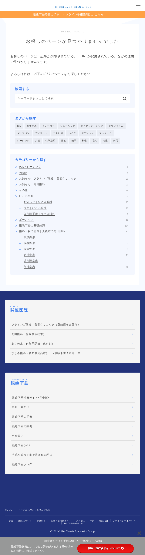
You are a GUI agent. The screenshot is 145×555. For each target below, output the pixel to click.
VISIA (73, 173)
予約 (92, 521)
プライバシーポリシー (124, 521)
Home (10, 521)
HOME (8, 510)
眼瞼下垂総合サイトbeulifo (106, 548)
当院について (25, 521)
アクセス (80, 521)
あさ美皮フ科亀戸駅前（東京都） (33, 344)
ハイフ (72, 133)
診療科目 (41, 521)
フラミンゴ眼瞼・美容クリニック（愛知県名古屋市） (46, 325)
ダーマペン (23, 133)
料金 (84, 141)
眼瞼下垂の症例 (22, 426)
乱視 (37, 141)
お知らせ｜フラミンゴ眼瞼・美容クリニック (73, 178)
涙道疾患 (76, 249)
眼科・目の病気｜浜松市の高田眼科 (73, 231)
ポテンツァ (87, 133)
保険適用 (51, 141)
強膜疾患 (76, 237)
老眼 (105, 141)
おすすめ (32, 126)
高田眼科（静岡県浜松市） (29, 334)
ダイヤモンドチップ (92, 126)
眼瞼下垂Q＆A (21, 445)
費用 (115, 141)
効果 (74, 141)
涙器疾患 (76, 243)
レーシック (23, 141)
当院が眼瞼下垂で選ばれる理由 (32, 455)
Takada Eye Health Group (72, 6)
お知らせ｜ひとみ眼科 (76, 202)
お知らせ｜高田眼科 (73, 184)
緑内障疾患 (76, 261)
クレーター (48, 126)
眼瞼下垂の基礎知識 (73, 225)
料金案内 (18, 436)
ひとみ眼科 (73, 196)
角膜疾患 (76, 267)
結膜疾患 (76, 255)
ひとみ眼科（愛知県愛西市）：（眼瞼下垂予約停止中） (47, 353)
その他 (73, 190)
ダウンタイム (116, 126)
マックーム (105, 133)
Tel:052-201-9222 (74, 524)
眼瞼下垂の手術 (22, 417)
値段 (63, 141)
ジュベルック (67, 126)
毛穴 (94, 141)
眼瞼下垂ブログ (22, 464)
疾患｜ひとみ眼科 (76, 208)
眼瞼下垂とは (20, 407)
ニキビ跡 (58, 133)
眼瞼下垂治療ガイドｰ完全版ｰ (31, 398)
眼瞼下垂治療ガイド (61, 521)
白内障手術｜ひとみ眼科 (76, 214)
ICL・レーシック (73, 167)
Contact (103, 521)
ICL (19, 126)
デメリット (41, 133)
